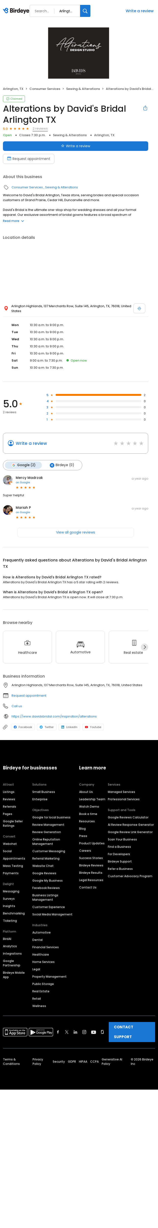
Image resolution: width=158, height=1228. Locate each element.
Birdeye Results (90, 873)
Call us (17, 706)
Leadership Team (92, 799)
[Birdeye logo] (17, 11)
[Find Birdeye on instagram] (84, 1032)
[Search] (85, 11)
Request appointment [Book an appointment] (28, 158)
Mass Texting (13, 866)
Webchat (10, 844)
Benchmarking (14, 913)
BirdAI (7, 939)
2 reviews (40, 128)
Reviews (9, 799)
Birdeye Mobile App (14, 975)
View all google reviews (75, 532)
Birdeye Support (120, 861)
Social (7, 851)
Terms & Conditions (11, 1061)
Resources (87, 821)
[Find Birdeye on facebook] (58, 1032)
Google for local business (51, 817)
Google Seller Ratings (13, 823)
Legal (36, 969)
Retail (36, 999)
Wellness (39, 1006)
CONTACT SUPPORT (123, 1031)
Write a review (140, 11)
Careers (85, 851)
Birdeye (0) (62, 465)
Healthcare (40, 954)
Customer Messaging (48, 851)
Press (83, 836)
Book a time (88, 814)
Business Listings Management (45, 897)
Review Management (48, 825)
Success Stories (91, 858)
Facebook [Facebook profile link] (23, 727)
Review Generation (46, 832)
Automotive (41, 932)
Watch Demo (89, 806)
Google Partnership (11, 963)
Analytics (10, 946)
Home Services (43, 962)
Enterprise (40, 799)
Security (59, 1061)
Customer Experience (48, 907)
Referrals (9, 806)
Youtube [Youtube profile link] (93, 727)
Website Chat (43, 866)
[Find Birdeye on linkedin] (75, 1032)
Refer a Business (120, 869)
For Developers (119, 854)
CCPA (94, 1061)
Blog (82, 829)
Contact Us (88, 887)
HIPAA (83, 1061)
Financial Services (45, 947)
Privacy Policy (38, 1061)
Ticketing (10, 921)
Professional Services (124, 799)
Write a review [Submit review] (75, 146)
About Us (86, 792)
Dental (37, 940)
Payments (11, 873)
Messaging (11, 891)
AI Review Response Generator (131, 825)
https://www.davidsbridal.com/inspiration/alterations (54, 716)
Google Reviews (44, 873)
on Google (23, 482)
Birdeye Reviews (91, 865)
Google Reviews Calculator (128, 817)
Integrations (12, 953)
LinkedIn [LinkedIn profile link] (69, 727)
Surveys (9, 899)
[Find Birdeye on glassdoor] (102, 1032)
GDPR (72, 1061)
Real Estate (40, 991)
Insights (9, 906)
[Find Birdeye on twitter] (67, 1032)
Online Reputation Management (46, 841)
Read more (13, 221)
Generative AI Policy (112, 1061)
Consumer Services (44, 88)
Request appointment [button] (29, 695)
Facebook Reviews (46, 888)
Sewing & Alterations (83, 88)
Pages (7, 814)
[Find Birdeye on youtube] (93, 1032)
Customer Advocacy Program (130, 876)
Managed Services (121, 792)
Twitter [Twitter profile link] (47, 727)
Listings (8, 792)
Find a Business (119, 847)
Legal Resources (91, 880)
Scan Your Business (122, 839)
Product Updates (92, 843)
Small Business (43, 792)
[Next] (144, 647)
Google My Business (47, 880)
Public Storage (43, 984)
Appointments (14, 858)
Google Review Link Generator (130, 832)
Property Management (49, 976)
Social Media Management (52, 914)
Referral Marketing (46, 858)
